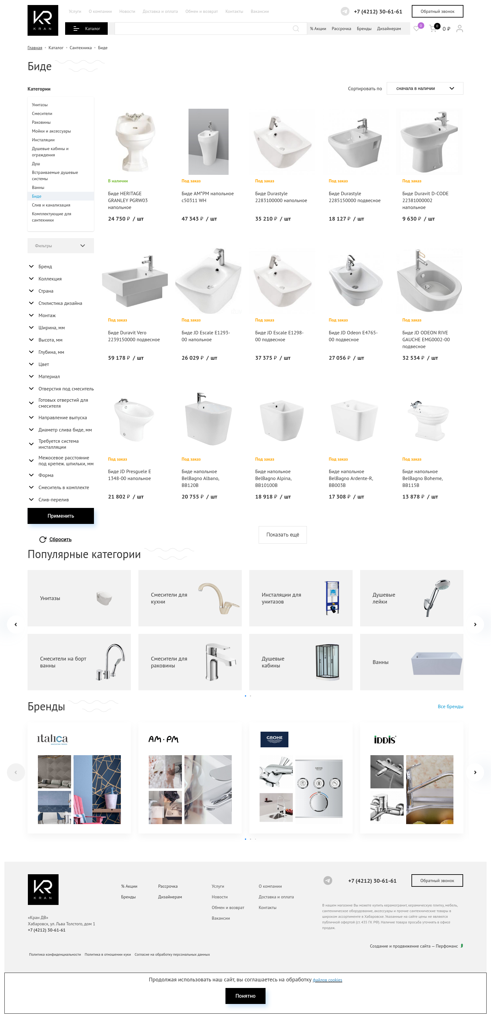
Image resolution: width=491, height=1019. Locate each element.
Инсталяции (43, 140)
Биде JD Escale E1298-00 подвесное (279, 335)
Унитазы (40, 104)
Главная (35, 47)
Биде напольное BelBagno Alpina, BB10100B (273, 478)
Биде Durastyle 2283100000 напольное (281, 196)
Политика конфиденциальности (55, 954)
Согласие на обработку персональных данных (172, 954)
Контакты (234, 11)
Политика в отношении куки (108, 954)
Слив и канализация (51, 205)
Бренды (364, 28)
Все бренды (450, 706)
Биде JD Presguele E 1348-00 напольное (129, 474)
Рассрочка (341, 28)
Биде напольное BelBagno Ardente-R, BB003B (351, 478)
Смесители (42, 113)
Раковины (41, 122)
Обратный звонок (438, 11)
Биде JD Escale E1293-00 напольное (206, 335)
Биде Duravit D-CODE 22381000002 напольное (425, 200)
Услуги (75, 11)
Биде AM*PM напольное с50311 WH (208, 196)
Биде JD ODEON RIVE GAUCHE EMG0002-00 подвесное (426, 339)
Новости (127, 11)
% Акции (318, 28)
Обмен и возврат (201, 11)
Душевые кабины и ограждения (50, 152)
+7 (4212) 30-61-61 (378, 11)
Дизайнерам (389, 28)
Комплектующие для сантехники (51, 217)
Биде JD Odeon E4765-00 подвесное (353, 335)
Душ (36, 163)
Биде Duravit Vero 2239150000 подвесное (134, 335)
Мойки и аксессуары (51, 131)
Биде (36, 196)
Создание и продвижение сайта (400, 946)
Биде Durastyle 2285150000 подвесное (355, 196)
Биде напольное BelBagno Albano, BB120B (200, 478)
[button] (475, 624)
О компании (100, 11)
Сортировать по (365, 88)
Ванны (38, 187)
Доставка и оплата (160, 11)
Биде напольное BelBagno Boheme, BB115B (422, 478)
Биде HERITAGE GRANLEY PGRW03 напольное (128, 200)
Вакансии (260, 11)
